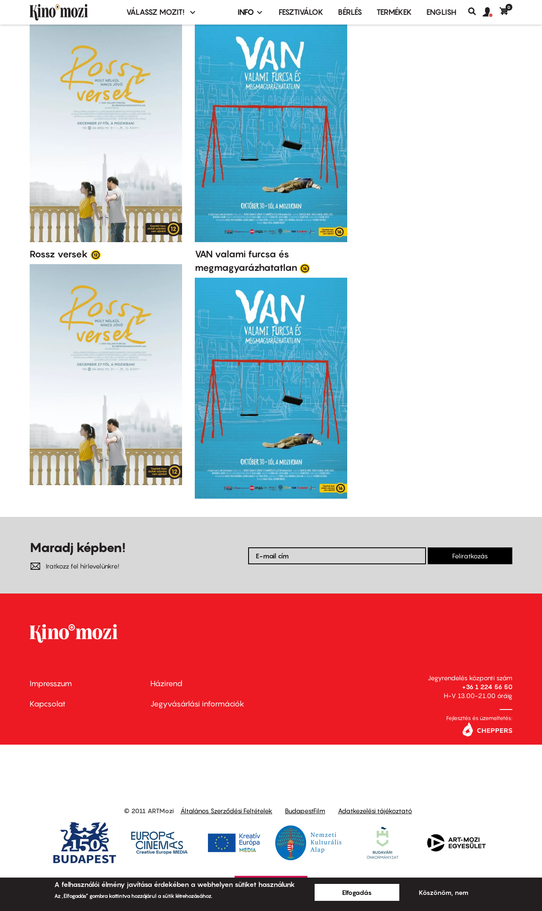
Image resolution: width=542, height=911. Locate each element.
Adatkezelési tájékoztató (375, 810)
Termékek (394, 12)
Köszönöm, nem (443, 892)
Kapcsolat (48, 703)
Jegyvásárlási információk (197, 703)
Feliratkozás (470, 556)
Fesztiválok (301, 12)
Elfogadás (357, 892)
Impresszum (51, 683)
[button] (491, 12)
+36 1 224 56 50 (487, 686)
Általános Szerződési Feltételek (226, 810)
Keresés (475, 11)
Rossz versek (59, 253)
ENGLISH (441, 12)
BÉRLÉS (350, 12)
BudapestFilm (305, 810)
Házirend (166, 683)
